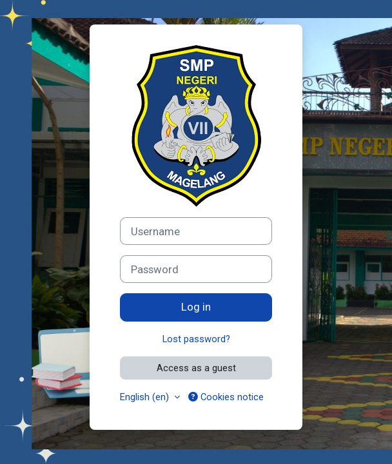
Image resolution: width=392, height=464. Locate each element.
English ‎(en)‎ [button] (146, 397)
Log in (196, 306)
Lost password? (196, 339)
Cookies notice (226, 397)
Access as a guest (196, 368)
